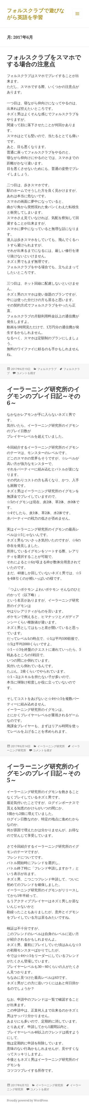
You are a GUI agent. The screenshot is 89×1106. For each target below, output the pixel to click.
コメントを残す (26, 373)
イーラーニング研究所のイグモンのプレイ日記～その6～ (43, 396)
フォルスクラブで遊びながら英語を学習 (36, 13)
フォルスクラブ (47, 369)
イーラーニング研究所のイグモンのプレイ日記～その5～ (43, 773)
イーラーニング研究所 (51, 746)
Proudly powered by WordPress (27, 1100)
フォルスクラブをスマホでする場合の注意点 (44, 60)
